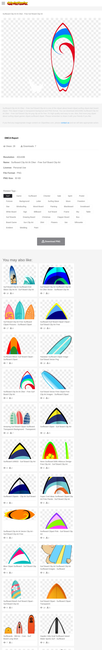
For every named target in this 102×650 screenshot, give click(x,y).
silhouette (79, 222)
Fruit (47, 633)
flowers (54, 222)
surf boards (11, 217)
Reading (44, 629)
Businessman (46, 625)
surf (8, 196)
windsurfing (21, 206)
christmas (46, 217)
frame (66, 212)
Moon (85, 617)
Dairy (20, 633)
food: (5, 633)
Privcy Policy (21, 645)
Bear (17, 621)
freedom (81, 201)
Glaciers (64, 617)
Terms (12, 645)
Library (91, 629)
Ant (12, 621)
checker (46, 196)
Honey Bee (88, 621)
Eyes (65, 625)
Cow (46, 621)
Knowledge (83, 629)
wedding (23, 228)
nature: (6, 617)
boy (93, 625)
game (19, 196)
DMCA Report (11, 138)
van (66, 222)
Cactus (33, 617)
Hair (83, 625)
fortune (9, 201)
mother (36, 625)
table (88, 212)
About (5, 645)
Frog (81, 621)
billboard (37, 212)
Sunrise (92, 617)
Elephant (69, 621)
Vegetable (76, 633)
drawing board (29, 217)
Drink (33, 633)
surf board (52, 212)
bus (77, 217)
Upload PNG (49, 645)
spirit (70, 196)
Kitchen (84, 633)
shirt (42, 222)
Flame (57, 617)
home (78, 625)
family (30, 625)
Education (58, 629)
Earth (46, 617)
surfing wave (53, 201)
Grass (71, 617)
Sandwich (59, 633)
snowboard (85, 206)
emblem (9, 228)
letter (38, 201)
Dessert (26, 633)
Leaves (26, 617)
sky (77, 212)
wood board (38, 206)
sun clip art (28, 222)
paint (36, 228)
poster (81, 196)
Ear (60, 625)
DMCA (39, 645)
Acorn (13, 617)
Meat (52, 633)
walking (72, 625)
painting (53, 206)
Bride (24, 625)
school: (6, 629)
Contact (31, 645)
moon (68, 201)
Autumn (19, 617)
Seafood (68, 633)
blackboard (68, 206)
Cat (34, 621)
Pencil (51, 629)
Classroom (35, 629)
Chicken (40, 621)
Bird (22, 621)
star (8, 206)
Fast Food (40, 633)
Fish (75, 621)
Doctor (55, 625)
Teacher (21, 629)
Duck (56, 621)
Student (14, 629)
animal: (6, 621)
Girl (88, 625)
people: (6, 625)
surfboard (32, 196)
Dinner (91, 633)
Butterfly (28, 621)
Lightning (78, 617)
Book (28, 629)
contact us (65, 123)
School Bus (68, 629)
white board (11, 212)
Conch (40, 617)
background (24, 201)
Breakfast (13, 633)
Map (75, 629)
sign (25, 212)
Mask (13, 625)
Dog (51, 621)
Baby (18, 625)
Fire (51, 617)
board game (11, 222)
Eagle (62, 621)
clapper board (63, 217)
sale (59, 196)
